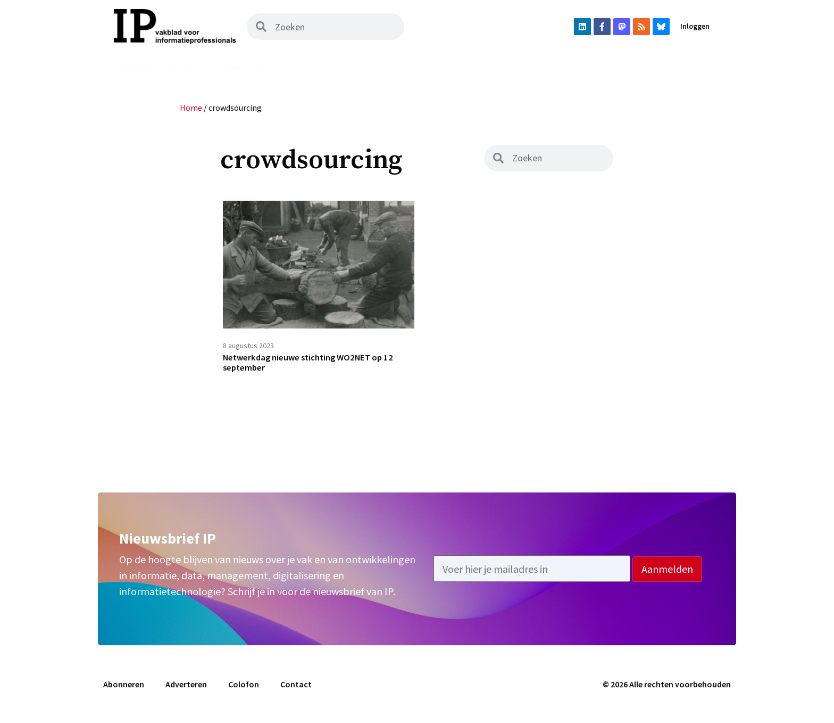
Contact (296, 689)
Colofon (243, 689)
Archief (301, 67)
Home (136, 67)
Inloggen (695, 26)
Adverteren (684, 67)
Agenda (552, 67)
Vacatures (491, 67)
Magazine (243, 67)
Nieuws (185, 67)
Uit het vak (423, 67)
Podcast (358, 67)
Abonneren (613, 67)
